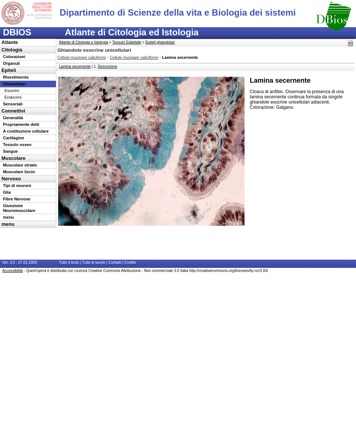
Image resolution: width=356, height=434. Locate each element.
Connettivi (13, 111)
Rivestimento (16, 77)
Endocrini (13, 97)
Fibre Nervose (16, 199)
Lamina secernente (75, 66)
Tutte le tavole (93, 262)
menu (8, 217)
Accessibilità (12, 271)
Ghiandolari (14, 84)
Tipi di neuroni (17, 185)
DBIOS (17, 32)
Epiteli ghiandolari (160, 42)
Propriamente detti (21, 124)
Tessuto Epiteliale (126, 42)
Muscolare (13, 158)
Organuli (11, 63)
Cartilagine (13, 138)
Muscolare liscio (19, 172)
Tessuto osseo (17, 144)
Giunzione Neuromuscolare (19, 208)
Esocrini (11, 90)
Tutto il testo (69, 262)
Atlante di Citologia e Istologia (83, 42)
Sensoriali (13, 104)
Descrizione (107, 66)
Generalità (13, 117)
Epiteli (8, 70)
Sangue (10, 151)
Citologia (11, 50)
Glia (7, 192)
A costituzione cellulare (25, 131)
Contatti (114, 262)
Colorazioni (14, 56)
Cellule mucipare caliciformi (81, 57)
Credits (130, 262)
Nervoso (11, 178)
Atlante (9, 42)
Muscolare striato (20, 165)
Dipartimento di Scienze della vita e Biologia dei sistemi (178, 12)
